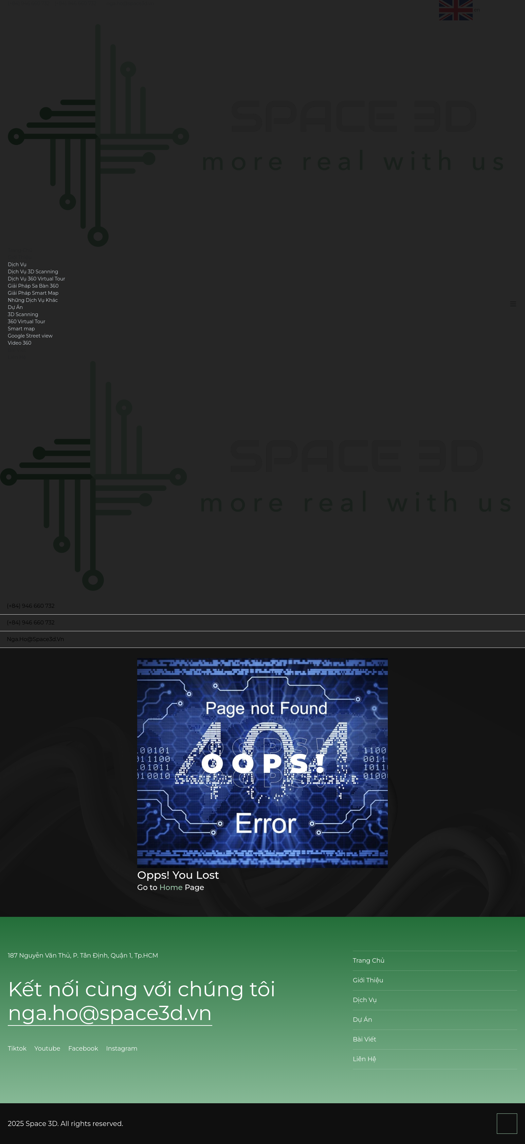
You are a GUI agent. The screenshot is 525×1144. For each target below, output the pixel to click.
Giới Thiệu (20, 257)
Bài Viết (17, 350)
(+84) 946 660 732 (29, 3)
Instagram (122, 1048)
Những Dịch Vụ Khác (33, 300)
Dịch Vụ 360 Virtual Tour (36, 279)
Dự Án (15, 307)
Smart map (21, 329)
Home (171, 887)
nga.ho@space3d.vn (130, 3)
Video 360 (19, 343)
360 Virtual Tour (26, 322)
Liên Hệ (17, 357)
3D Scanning (23, 314)
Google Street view (30, 336)
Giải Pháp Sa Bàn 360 (33, 286)
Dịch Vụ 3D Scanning (33, 272)
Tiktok (18, 1048)
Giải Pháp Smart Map (33, 293)
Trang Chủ (20, 250)
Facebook (84, 1048)
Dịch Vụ (17, 264)
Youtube (48, 1048)
